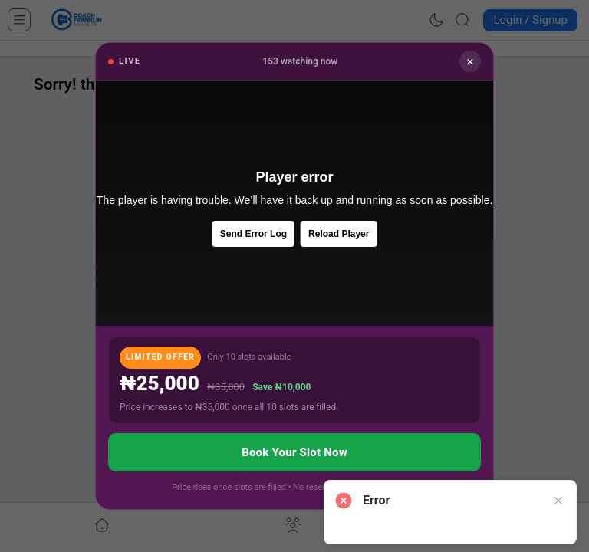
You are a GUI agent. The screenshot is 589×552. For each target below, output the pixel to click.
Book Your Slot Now (294, 452)
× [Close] (469, 61)
